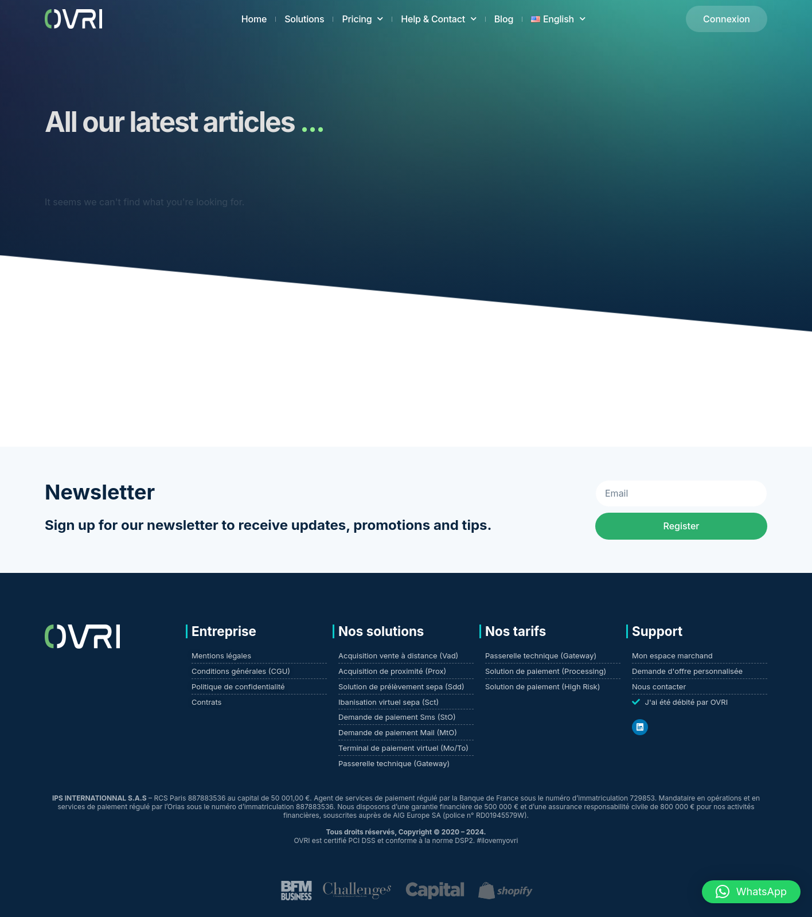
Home (254, 19)
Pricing (362, 19)
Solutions (304, 19)
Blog (503, 19)
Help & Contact (439, 19)
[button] (751, 891)
